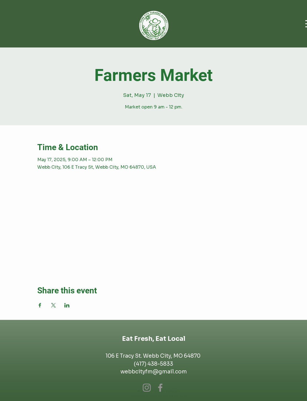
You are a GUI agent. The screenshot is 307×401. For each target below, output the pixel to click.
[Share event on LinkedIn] (67, 305)
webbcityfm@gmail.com (153, 371)
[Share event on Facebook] (40, 305)
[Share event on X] (53, 305)
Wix (183, 396)
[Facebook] (160, 387)
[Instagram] (146, 387)
